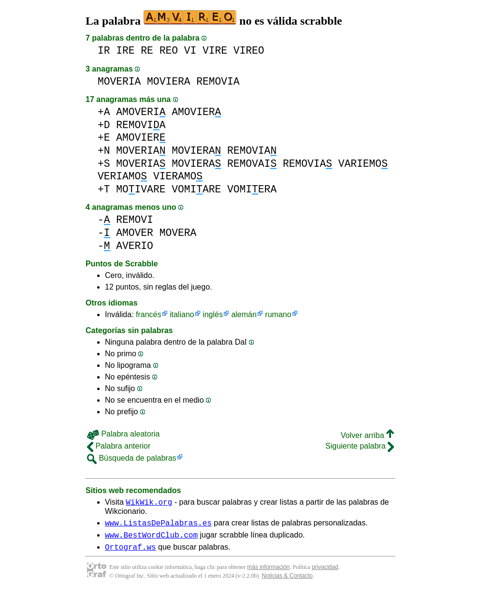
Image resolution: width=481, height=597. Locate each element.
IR (104, 51)
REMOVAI (252, 164)
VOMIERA (252, 189)
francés (148, 314)
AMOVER (134, 233)
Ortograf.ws (130, 552)
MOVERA (178, 233)
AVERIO (134, 246)
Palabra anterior (118, 446)
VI (190, 51)
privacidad (325, 572)
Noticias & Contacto (287, 581)
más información (268, 572)
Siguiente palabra (359, 446)
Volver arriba (367, 435)
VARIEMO (363, 164)
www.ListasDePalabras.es (158, 525)
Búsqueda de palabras (131, 458)
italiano (182, 314)
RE (147, 51)
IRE (125, 51)
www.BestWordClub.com (151, 539)
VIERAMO (178, 176)
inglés (213, 314)
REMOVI (134, 220)
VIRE (215, 51)
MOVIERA (168, 81)
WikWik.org (149, 503)
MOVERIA (119, 81)
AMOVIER (196, 112)
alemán (243, 314)
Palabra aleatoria (123, 434)
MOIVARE (140, 189)
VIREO (248, 51)
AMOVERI (140, 112)
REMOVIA (217, 81)
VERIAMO (122, 176)
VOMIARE (196, 189)
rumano (278, 314)
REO (169, 51)
